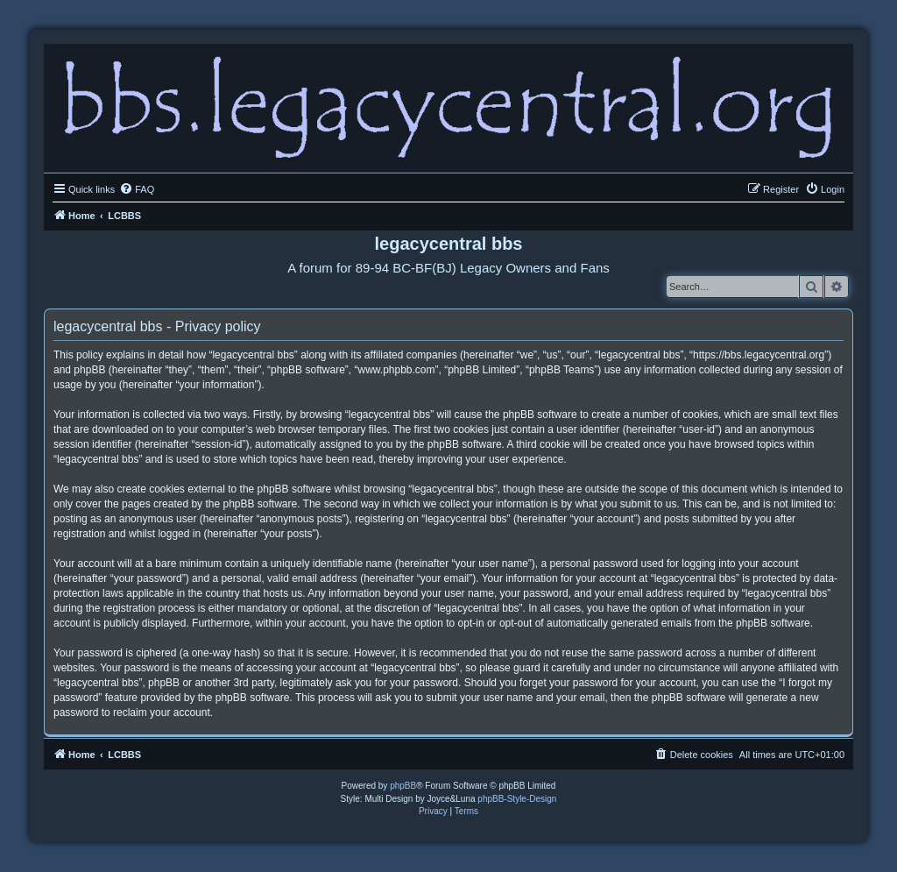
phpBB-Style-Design (516, 799)
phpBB (403, 785)
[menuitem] (136, 189)
